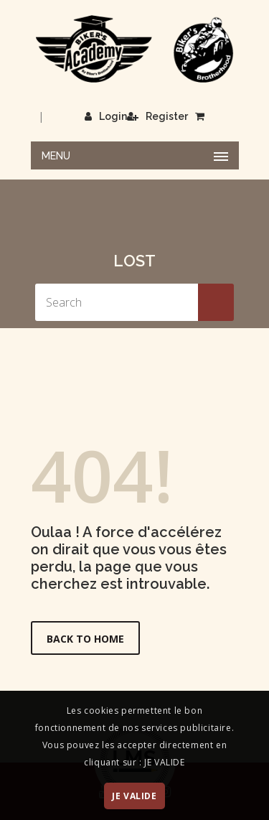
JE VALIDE (134, 796)
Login (106, 116)
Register (157, 116)
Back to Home (85, 639)
